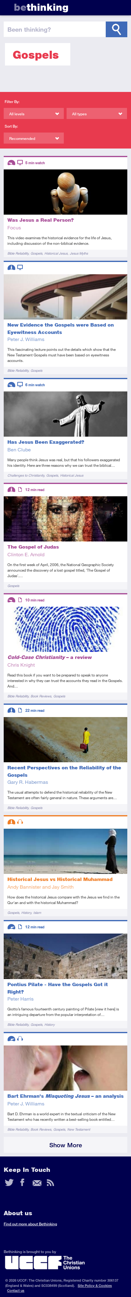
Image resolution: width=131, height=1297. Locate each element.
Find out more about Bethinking (30, 1224)
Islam (37, 912)
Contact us (15, 1290)
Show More (65, 1144)
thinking (41, 7)
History (26, 912)
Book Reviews (41, 696)
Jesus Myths (79, 253)
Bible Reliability (17, 253)
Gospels (36, 253)
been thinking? (29, 29)
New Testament (78, 1129)
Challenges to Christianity (25, 475)
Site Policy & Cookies (95, 1285)
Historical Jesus (56, 253)
